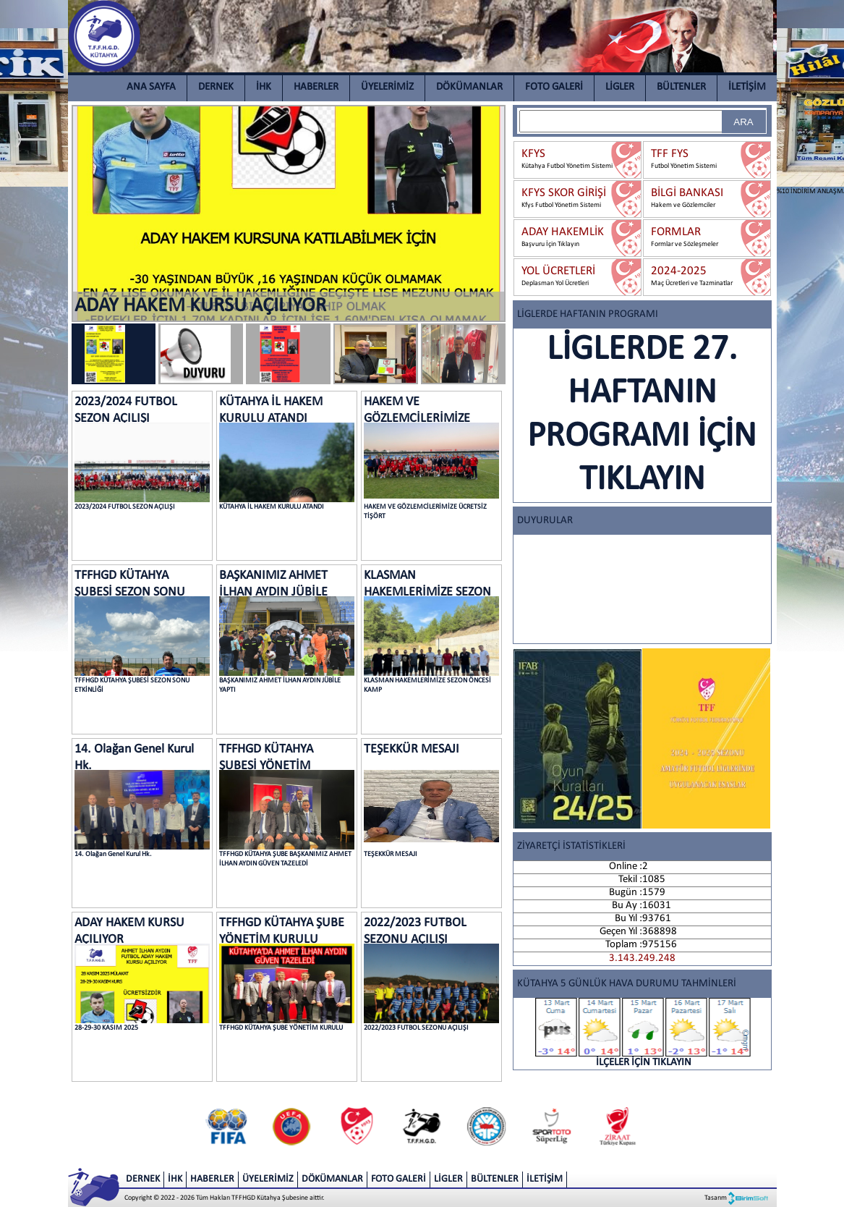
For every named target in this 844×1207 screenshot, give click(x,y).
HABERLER (316, 87)
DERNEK (216, 87)
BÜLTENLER (681, 87)
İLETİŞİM (747, 87)
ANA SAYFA (151, 87)
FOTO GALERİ (554, 87)
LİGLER (619, 87)
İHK (263, 87)
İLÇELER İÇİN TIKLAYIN (643, 1033)
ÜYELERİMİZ (387, 87)
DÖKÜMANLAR (469, 87)
